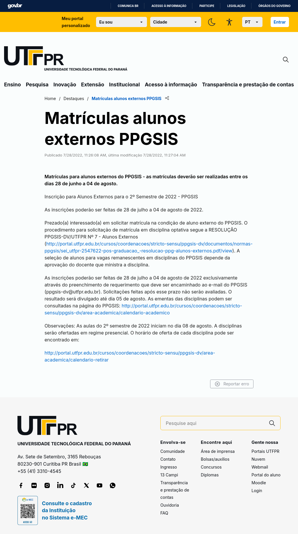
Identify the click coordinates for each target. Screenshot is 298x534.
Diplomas (210, 474)
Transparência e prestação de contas (248, 84)
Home (50, 98)
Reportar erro (231, 384)
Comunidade (172, 451)
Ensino (12, 84)
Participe (206, 6)
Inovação (65, 84)
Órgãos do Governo (274, 6)
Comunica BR (128, 6)
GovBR (15, 6)
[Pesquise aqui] (215, 423)
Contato (167, 459)
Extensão (92, 84)
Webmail (259, 466)
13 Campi (169, 474)
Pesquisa (37, 84)
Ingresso (168, 466)
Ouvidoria (169, 505)
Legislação (236, 6)
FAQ (164, 512)
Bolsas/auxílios (215, 459)
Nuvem (258, 459)
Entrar (280, 21)
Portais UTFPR (265, 451)
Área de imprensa (218, 451)
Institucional (124, 84)
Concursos (211, 466)
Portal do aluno (266, 474)
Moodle (258, 482)
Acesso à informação (168, 6)
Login (256, 490)
